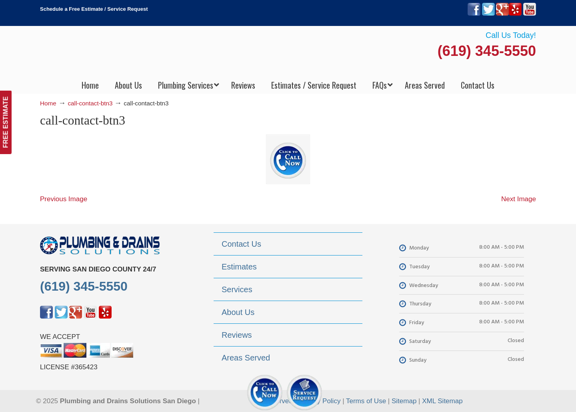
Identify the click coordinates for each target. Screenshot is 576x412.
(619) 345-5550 (487, 51)
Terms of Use (366, 401)
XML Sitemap (442, 401)
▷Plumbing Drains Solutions (288, 52)
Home (48, 103)
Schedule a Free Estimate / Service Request (94, 9)
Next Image (518, 199)
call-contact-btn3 (90, 103)
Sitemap (404, 401)
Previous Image (63, 199)
